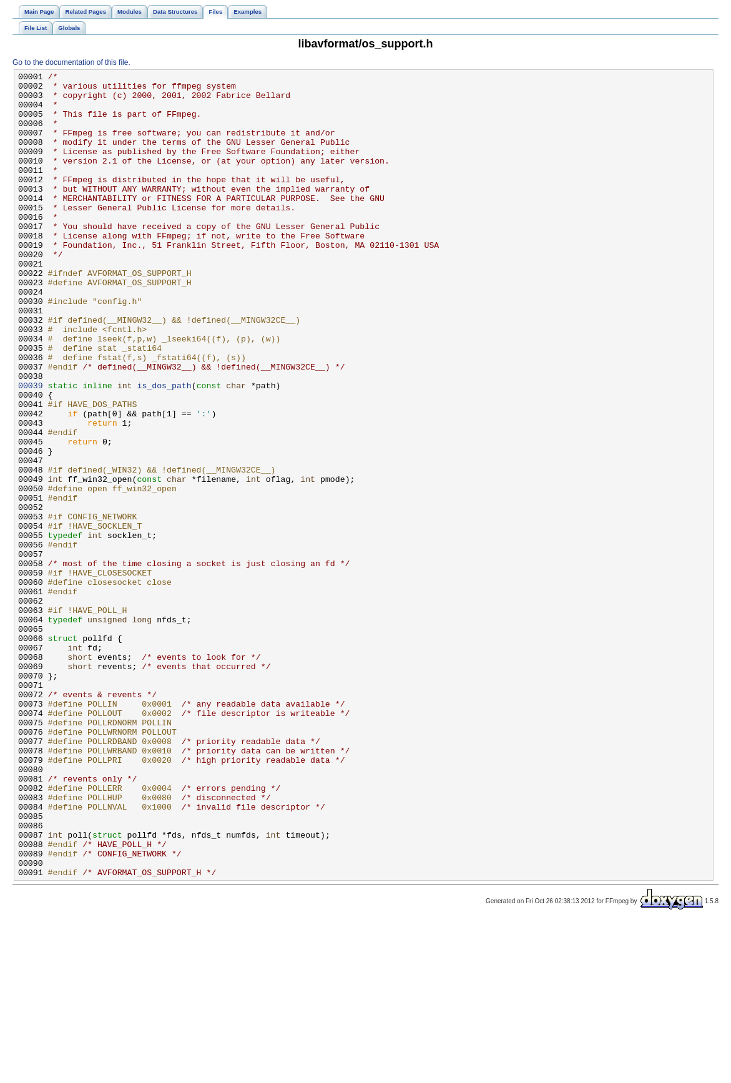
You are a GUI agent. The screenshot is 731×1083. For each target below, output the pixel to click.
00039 (30, 448)
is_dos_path (164, 448)
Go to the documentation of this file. (71, 62)
